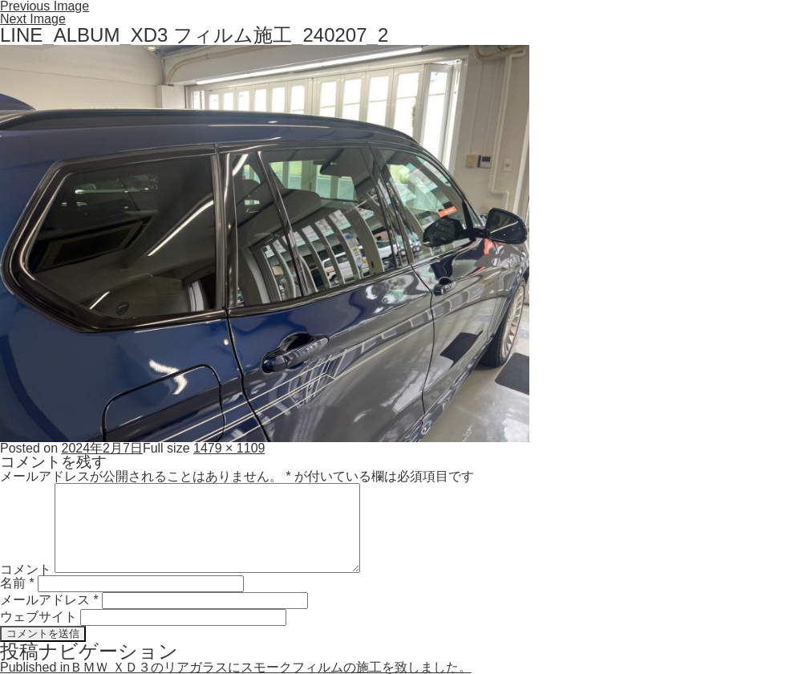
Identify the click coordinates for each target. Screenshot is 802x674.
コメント (25, 568)
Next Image (33, 19)
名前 (17, 583)
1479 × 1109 (229, 448)
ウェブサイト (38, 616)
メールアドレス (49, 600)
